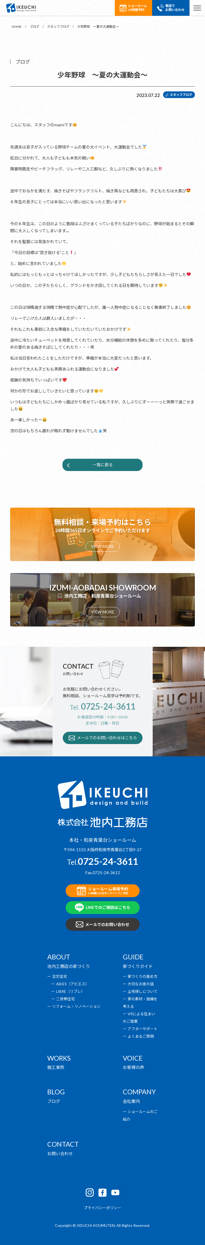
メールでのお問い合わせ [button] (102, 924)
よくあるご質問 (141, 1036)
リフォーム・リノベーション (76, 1006)
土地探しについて (142, 991)
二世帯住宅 (65, 999)
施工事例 (55, 1067)
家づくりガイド (138, 966)
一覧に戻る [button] (103, 464)
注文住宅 (59, 976)
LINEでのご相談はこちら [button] (103, 907)
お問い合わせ (60, 1153)
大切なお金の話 (141, 984)
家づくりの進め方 (142, 976)
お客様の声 (133, 1067)
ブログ (53, 1101)
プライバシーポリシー (102, 1207)
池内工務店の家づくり (68, 966)
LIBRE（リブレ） (70, 991)
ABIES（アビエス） (72, 984)
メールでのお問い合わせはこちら (103, 737)
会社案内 (131, 1101)
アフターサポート (142, 1028)
